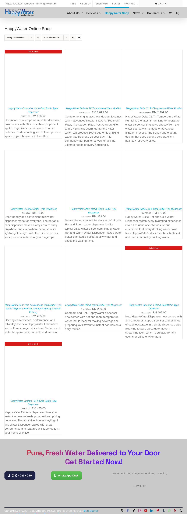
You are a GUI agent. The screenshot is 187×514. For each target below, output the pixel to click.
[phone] (181, 510)
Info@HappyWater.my (46, 4)
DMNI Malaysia (91, 510)
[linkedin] (151, 510)
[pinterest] (157, 510)
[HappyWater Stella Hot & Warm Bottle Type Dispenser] (93, 152)
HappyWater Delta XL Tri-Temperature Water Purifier (154, 108)
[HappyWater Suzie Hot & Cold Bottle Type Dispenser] (153, 152)
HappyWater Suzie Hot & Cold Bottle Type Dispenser (154, 209)
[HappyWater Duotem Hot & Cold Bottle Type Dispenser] (33, 344)
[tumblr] (163, 510)
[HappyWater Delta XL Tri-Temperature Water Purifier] (153, 51)
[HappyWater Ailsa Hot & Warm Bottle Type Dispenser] (93, 248)
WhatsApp (29, 4)
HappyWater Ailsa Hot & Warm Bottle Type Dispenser (93, 305)
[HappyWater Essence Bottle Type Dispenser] (33, 152)
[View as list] (79, 38)
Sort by (15, 37)
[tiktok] (133, 510)
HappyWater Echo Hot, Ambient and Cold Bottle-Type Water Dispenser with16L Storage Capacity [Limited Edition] (33, 308)
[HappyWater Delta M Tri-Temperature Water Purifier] (93, 51)
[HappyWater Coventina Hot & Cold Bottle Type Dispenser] (33, 51)
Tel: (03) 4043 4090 (13, 4)
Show (51, 37)
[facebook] (127, 510)
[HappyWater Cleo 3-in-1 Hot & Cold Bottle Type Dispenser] (153, 248)
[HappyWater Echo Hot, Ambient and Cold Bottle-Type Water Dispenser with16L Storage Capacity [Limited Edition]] (33, 248)
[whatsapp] (169, 510)
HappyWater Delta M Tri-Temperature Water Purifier (93, 108)
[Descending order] (38, 38)
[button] (177, 12)
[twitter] (121, 510)
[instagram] (139, 510)
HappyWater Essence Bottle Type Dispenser (33, 209)
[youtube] (145, 510)
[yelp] (175, 510)
